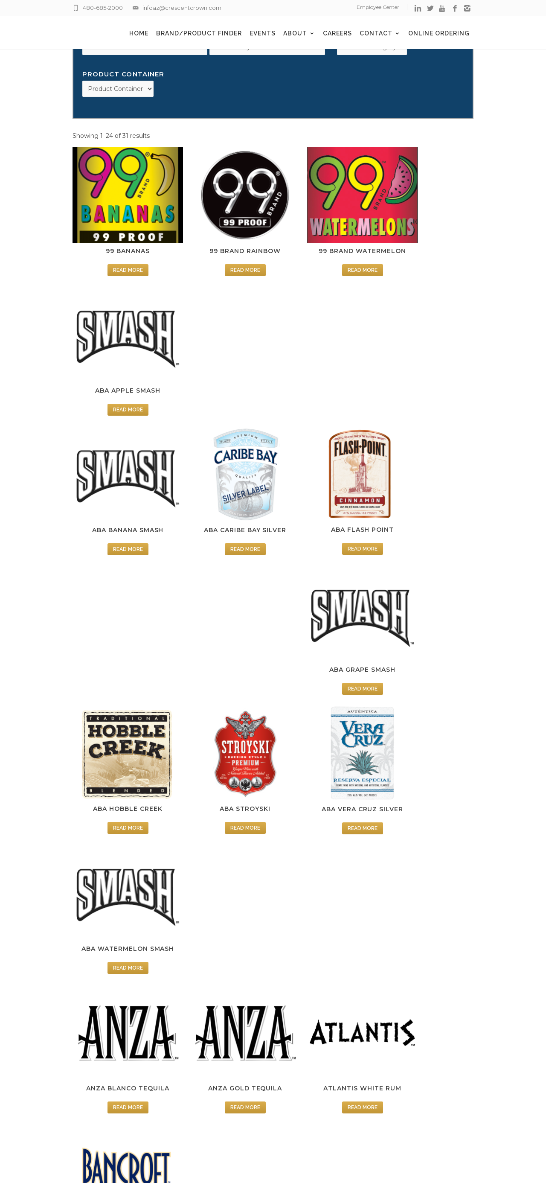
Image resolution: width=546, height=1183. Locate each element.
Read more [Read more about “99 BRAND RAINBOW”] (222, 256)
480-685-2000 (103, 7)
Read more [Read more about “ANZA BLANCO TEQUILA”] (119, 632)
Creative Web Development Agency (318, 1156)
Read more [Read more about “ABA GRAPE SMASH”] (426, 381)
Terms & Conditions (316, 1069)
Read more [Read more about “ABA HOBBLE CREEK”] (119, 507)
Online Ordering (439, 33)
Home (138, 33)
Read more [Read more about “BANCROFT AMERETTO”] (426, 632)
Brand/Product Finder (199, 33)
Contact (380, 33)
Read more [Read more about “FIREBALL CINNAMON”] (426, 892)
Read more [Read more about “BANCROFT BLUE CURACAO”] (119, 767)
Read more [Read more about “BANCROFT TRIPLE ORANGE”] (119, 902)
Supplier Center (311, 1046)
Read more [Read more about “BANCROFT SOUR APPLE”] (426, 757)
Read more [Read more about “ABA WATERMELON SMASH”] (426, 507)
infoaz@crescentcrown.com (181, 7)
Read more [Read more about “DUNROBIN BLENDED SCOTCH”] (324, 902)
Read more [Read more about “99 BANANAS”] (119, 256)
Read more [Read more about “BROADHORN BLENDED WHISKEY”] (222, 902)
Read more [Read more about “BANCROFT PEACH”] (222, 757)
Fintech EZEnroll (312, 1081)
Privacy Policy (308, 1058)
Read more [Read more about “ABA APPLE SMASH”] (426, 256)
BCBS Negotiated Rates (324, 1092)
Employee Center (378, 7)
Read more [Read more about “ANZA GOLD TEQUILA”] (222, 632)
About (299, 33)
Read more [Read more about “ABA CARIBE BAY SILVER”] (222, 381)
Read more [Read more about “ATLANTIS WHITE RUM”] (324, 632)
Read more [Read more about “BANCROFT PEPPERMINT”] (324, 757)
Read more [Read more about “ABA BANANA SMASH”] (119, 381)
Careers (337, 33)
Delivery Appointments (322, 1012)
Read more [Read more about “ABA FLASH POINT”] (324, 381)
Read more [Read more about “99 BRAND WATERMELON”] (324, 256)
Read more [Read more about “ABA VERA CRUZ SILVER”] (324, 507)
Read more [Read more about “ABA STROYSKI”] (222, 507)
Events (263, 33)
